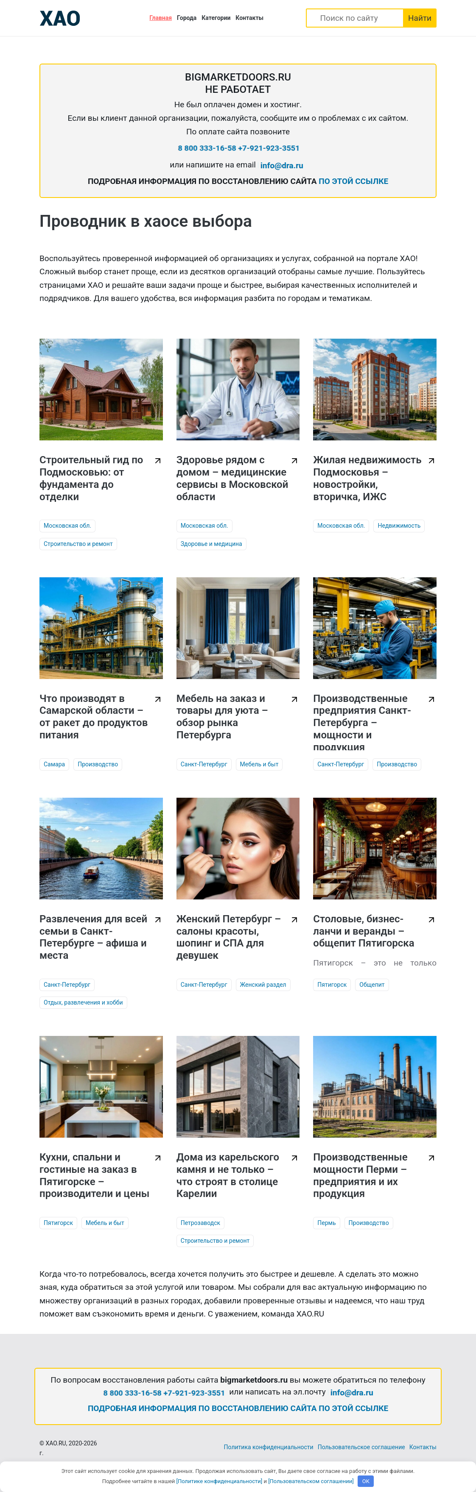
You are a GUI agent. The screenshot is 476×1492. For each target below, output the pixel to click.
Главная (160, 17)
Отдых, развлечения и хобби (83, 1002)
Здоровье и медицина (211, 543)
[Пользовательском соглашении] (311, 1481)
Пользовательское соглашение (361, 1447)
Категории (216, 17)
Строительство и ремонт (78, 543)
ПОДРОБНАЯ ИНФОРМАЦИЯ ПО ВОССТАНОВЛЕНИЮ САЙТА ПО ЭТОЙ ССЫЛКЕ (238, 1408)
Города (186, 17)
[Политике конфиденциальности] (219, 1481)
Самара (54, 764)
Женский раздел (263, 984)
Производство (98, 764)
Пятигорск (332, 984)
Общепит (371, 984)
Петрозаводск (200, 1222)
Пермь (326, 1222)
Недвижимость (399, 525)
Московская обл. (67, 525)
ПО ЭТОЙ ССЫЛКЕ (353, 181)
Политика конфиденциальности (269, 1447)
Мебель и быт (259, 764)
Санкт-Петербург (204, 764)
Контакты (249, 17)
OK (366, 1481)
